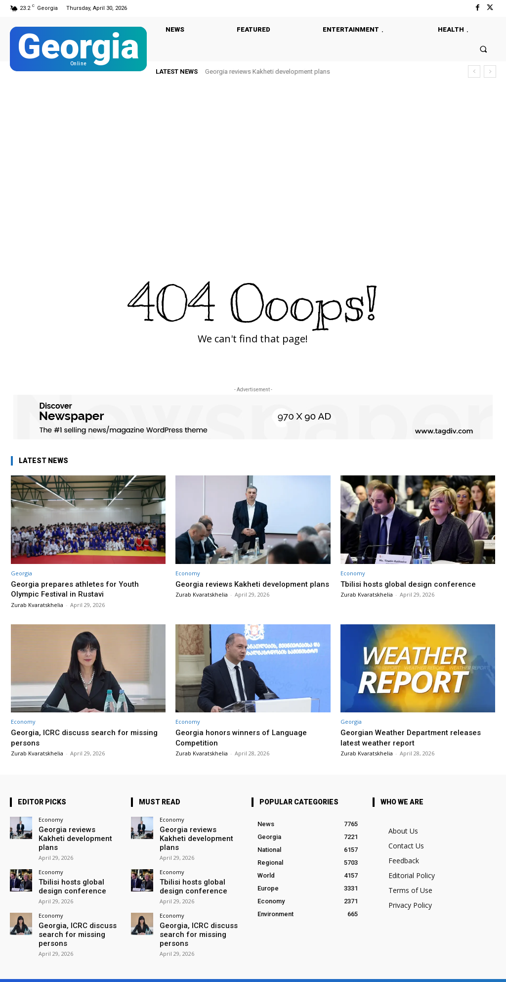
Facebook (73, 968)
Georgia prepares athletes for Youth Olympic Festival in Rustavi (79, 589)
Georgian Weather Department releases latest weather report (416, 737)
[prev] (474, 71)
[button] (483, 48)
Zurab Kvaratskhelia (37, 604)
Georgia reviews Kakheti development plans (267, 71)
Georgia (21, 573)
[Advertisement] (253, 160)
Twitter (124, 968)
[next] (490, 71)
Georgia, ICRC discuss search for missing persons (73, 737)
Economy (187, 573)
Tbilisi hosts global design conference (413, 584)
